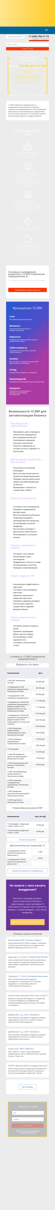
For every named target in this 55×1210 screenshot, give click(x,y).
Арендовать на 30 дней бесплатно (27, 77)
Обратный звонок (39, 40)
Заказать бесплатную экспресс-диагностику (27, 922)
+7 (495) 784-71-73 (38, 36)
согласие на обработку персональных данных (30, 1132)
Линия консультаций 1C (15, 37)
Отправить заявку (27, 49)
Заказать (27, 72)
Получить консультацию (27, 82)
